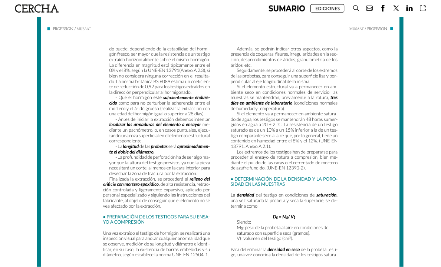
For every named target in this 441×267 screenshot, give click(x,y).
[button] (287, 8)
